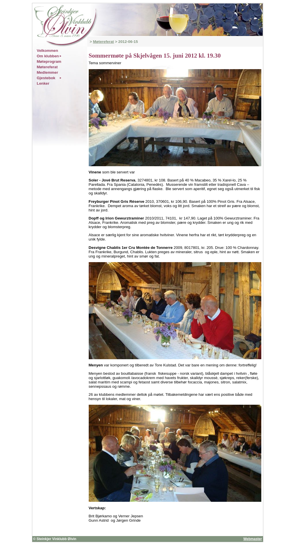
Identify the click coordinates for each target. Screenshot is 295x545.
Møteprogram (49, 61)
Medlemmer (47, 72)
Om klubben (48, 56)
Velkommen (47, 50)
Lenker (43, 83)
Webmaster (252, 539)
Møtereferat (103, 41)
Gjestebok (46, 78)
